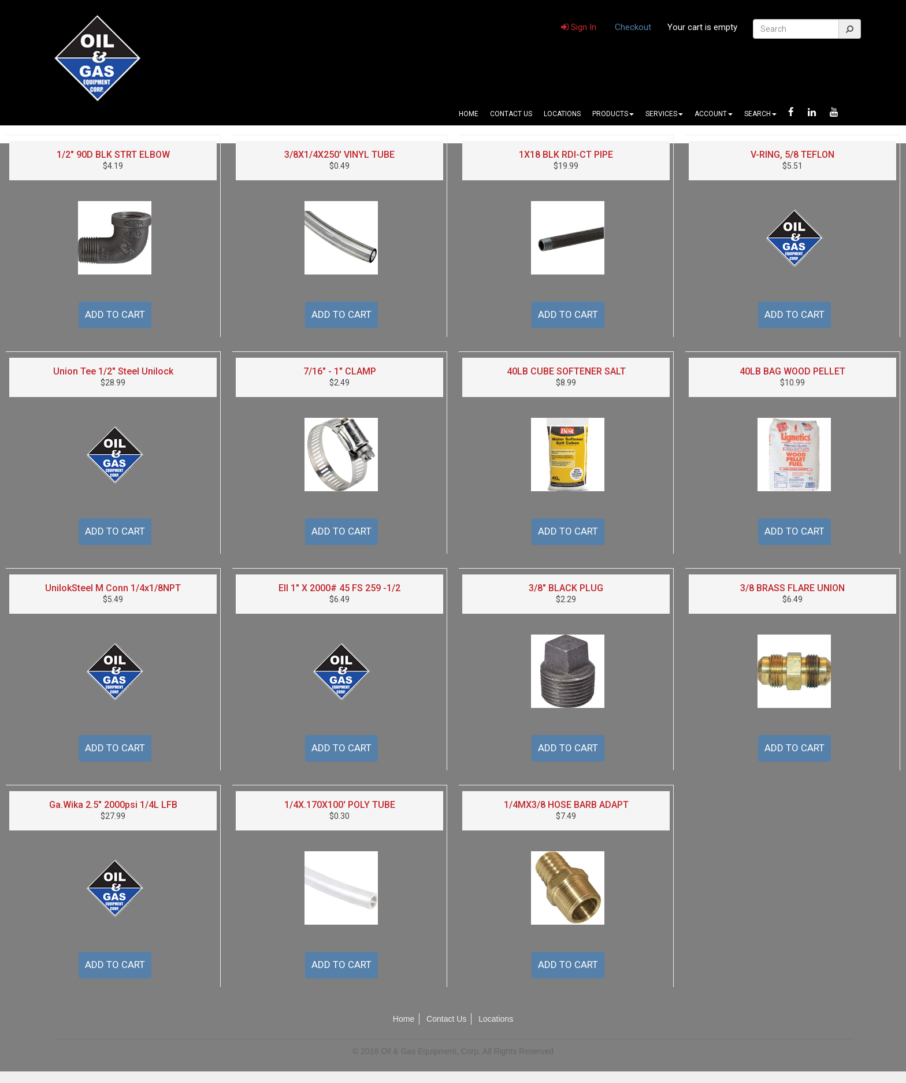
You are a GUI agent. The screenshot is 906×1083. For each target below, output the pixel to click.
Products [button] (613, 114)
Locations (562, 114)
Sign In (578, 27)
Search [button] (760, 114)
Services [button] (664, 114)
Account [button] (714, 114)
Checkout (633, 27)
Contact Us (511, 114)
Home (468, 114)
